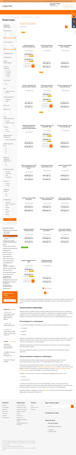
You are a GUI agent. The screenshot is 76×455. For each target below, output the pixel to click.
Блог (32, 405)
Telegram (57, 416)
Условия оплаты (21, 405)
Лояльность (20, 417)
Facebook (50, 416)
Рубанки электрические (9, 268)
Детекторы (6, 233)
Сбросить (10, 222)
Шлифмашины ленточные (10, 279)
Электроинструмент (8, 228)
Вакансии (4, 409)
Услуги (18, 413)
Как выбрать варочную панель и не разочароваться (9, 353)
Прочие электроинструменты (9, 265)
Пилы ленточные (7, 252)
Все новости (12, 309)
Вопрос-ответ (34, 407)
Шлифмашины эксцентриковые (7, 285)
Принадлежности (7, 262)
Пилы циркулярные (8, 260)
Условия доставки (21, 407)
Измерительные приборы (10, 230)
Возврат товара (21, 411)
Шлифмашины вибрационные (7, 277)
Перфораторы (7, 250)
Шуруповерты (7, 288)
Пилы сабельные (7, 256)
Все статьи (13, 341)
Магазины (5, 411)
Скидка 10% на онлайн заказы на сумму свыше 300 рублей (9, 333)
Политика (5, 413)
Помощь (33, 403)
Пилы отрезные (7, 254)
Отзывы (4, 415)
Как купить (20, 415)
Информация (21, 403)
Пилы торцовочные (8, 258)
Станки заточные (7, 270)
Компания (5, 403)
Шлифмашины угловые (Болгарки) (9, 282)
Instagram (54, 416)
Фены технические (8, 274)
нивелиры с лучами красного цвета (46, 366)
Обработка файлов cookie (22, 420)
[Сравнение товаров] (74, 25)
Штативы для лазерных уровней (27, 23)
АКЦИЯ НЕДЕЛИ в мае (9, 325)
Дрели (4, 244)
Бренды (33, 409)
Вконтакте (46, 416)
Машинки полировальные (10, 248)
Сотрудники (5, 407)
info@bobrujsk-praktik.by (54, 426)
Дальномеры (7, 232)
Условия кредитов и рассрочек (22, 423)
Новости (4, 405)
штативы (46, 390)
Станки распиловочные (9, 272)
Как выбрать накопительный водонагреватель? (8, 346)
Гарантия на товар (22, 409)
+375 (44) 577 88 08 (55, 3)
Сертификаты (6, 417)
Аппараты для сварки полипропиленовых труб (9, 241)
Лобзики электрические (9, 246)
